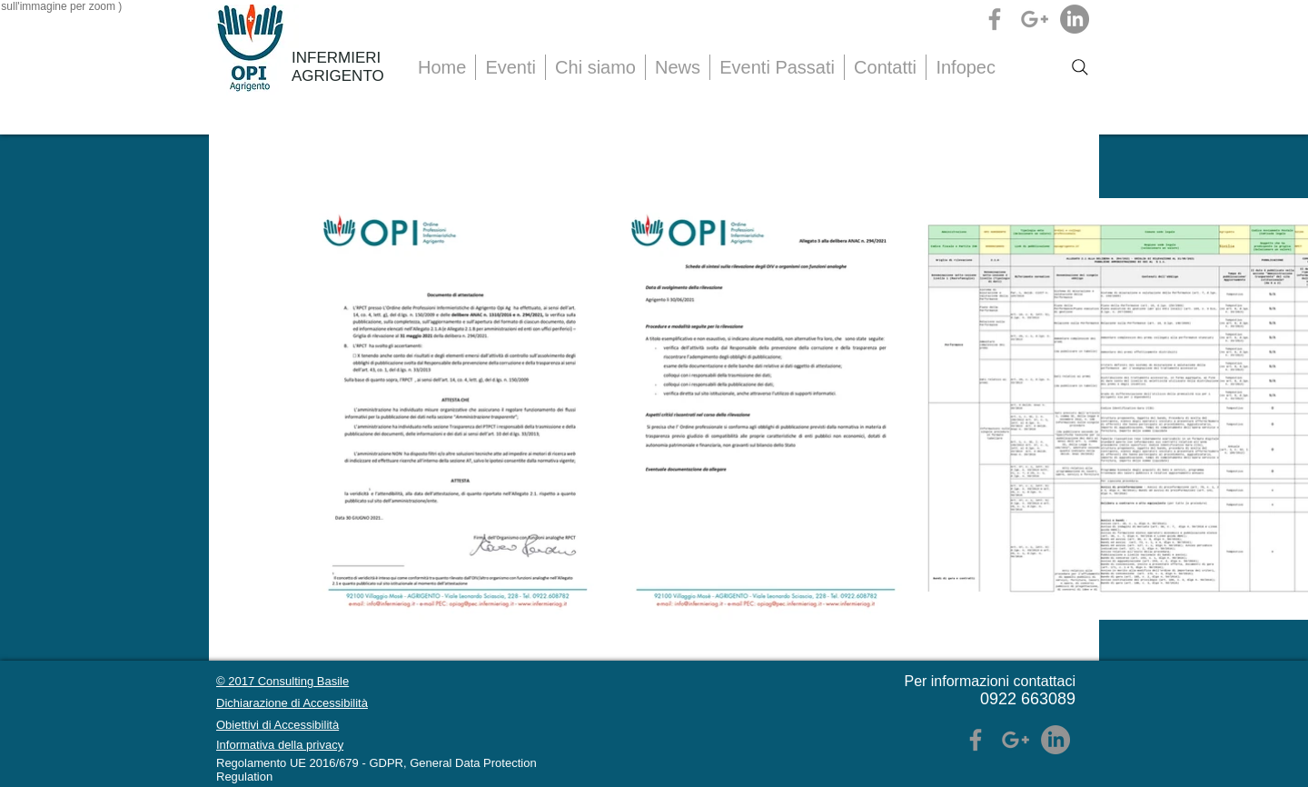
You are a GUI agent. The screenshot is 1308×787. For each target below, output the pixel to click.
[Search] (1080, 67)
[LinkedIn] (1074, 19)
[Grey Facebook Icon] (994, 19)
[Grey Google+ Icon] (1034, 19)
